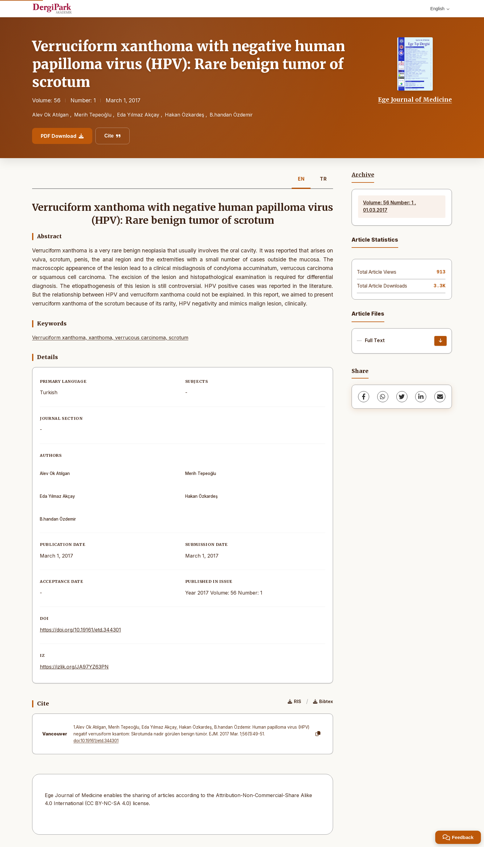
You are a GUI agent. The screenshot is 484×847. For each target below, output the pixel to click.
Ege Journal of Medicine (415, 99)
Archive (363, 174)
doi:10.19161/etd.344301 (96, 740)
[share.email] (439, 396)
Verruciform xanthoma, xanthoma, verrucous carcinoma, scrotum (110, 337)
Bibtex (323, 701)
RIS (294, 701)
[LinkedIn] (420, 396)
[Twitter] (401, 396)
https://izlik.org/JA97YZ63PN (74, 667)
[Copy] (318, 734)
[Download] (440, 341)
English (439, 8)
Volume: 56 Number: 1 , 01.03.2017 (389, 206)
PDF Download (62, 136)
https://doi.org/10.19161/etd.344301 (80, 630)
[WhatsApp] (382, 396)
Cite (112, 135)
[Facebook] (363, 396)
